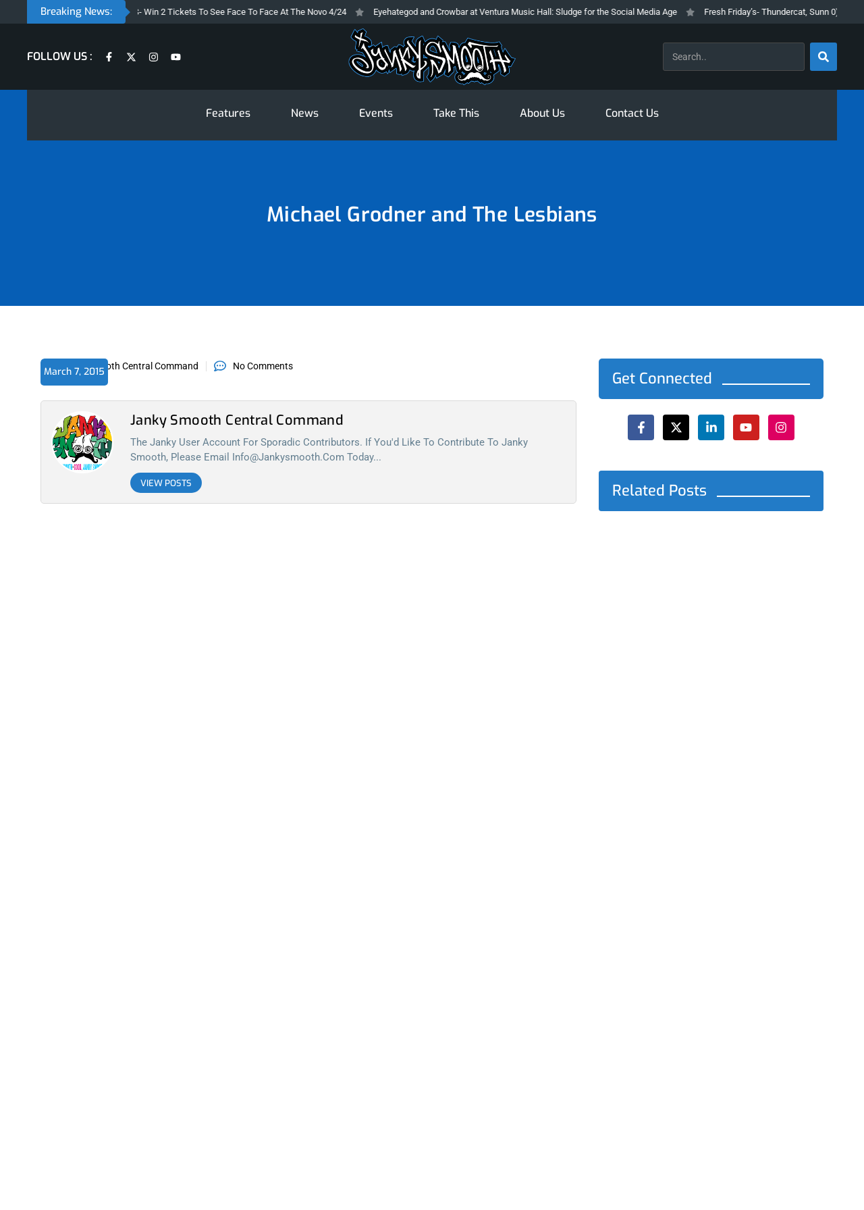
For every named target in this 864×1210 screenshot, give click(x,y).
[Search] (823, 57)
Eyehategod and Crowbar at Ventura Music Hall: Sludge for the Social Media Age (542, 12)
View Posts (166, 483)
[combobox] (734, 57)
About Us (542, 113)
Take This (456, 113)
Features (228, 113)
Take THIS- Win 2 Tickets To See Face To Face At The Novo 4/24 (239, 12)
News (305, 113)
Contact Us (632, 113)
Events (376, 113)
